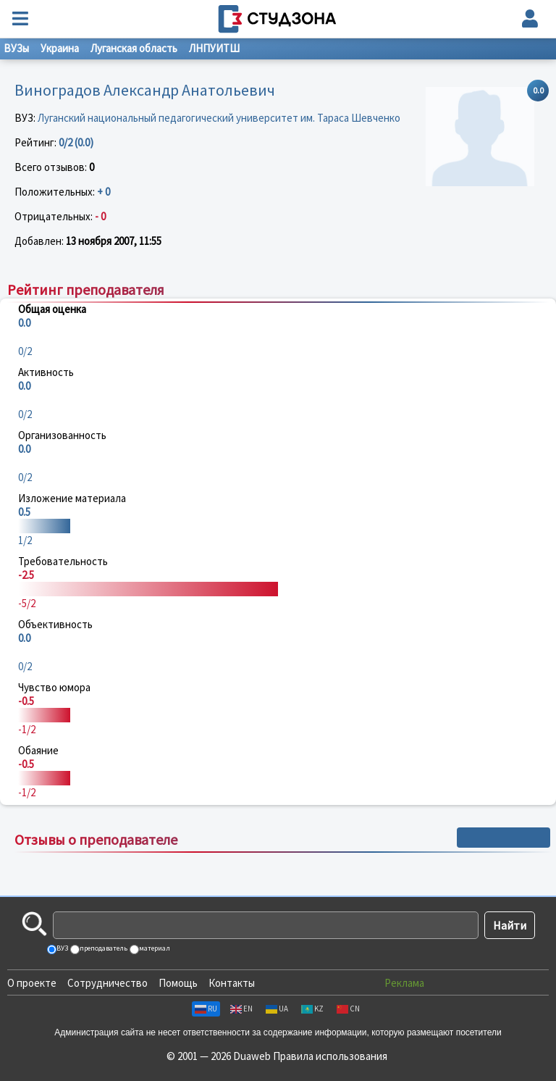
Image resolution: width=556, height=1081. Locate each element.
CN (348, 1008)
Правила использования (330, 1056)
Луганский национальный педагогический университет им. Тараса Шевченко (219, 118)
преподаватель (102, 948)
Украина (60, 48)
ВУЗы (16, 48)
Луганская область (133, 48)
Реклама (404, 983)
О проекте (31, 983)
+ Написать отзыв (503, 837)
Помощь (178, 983)
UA (277, 1008)
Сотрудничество (107, 983)
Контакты (231, 983)
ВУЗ (61, 948)
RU (206, 1008)
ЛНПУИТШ (214, 48)
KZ (312, 1008)
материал (154, 948)
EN (241, 1008)
